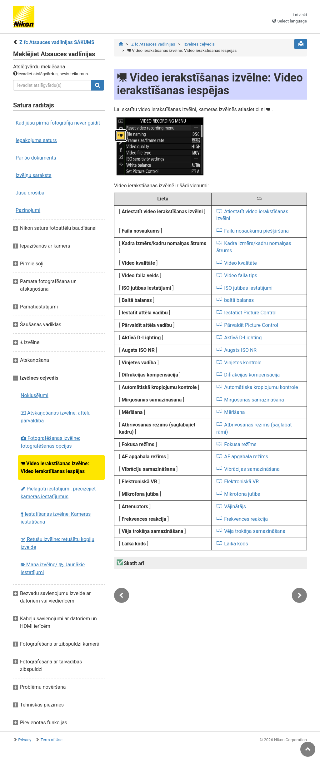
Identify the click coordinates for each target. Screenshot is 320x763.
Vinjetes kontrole (242, 363)
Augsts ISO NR (240, 350)
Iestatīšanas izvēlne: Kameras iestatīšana (56, 518)
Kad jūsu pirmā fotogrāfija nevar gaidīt (58, 123)
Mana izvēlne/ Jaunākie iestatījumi (53, 568)
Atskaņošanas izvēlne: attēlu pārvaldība (56, 417)
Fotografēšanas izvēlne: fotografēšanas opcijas (50, 442)
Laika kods (236, 544)
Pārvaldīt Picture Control (251, 325)
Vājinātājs (235, 506)
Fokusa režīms (240, 444)
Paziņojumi (28, 210)
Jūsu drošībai (31, 193)
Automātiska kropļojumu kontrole (261, 387)
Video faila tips (240, 275)
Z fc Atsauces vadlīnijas (153, 44)
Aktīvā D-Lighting (243, 338)
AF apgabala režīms (246, 457)
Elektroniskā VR (241, 482)
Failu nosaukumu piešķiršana (256, 231)
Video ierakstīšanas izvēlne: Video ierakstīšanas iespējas (55, 467)
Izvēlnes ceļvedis (199, 44)
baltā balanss (239, 300)
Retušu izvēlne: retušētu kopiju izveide (57, 543)
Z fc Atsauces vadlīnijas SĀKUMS (56, 42)
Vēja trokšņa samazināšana (254, 531)
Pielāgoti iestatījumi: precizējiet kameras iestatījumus (58, 493)
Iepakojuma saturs (36, 140)
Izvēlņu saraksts (34, 175)
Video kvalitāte (240, 263)
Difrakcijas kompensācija (252, 375)
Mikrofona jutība (242, 494)
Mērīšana (234, 412)
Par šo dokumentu (36, 158)
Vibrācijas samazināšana (251, 469)
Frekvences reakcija (246, 519)
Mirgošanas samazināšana (254, 400)
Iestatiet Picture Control (250, 313)
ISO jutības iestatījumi (248, 288)
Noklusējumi (34, 395)
